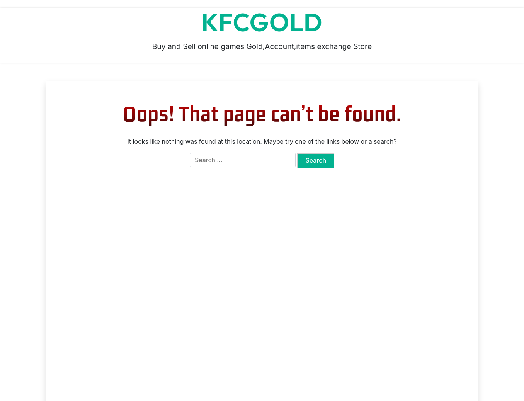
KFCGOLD (261, 22)
